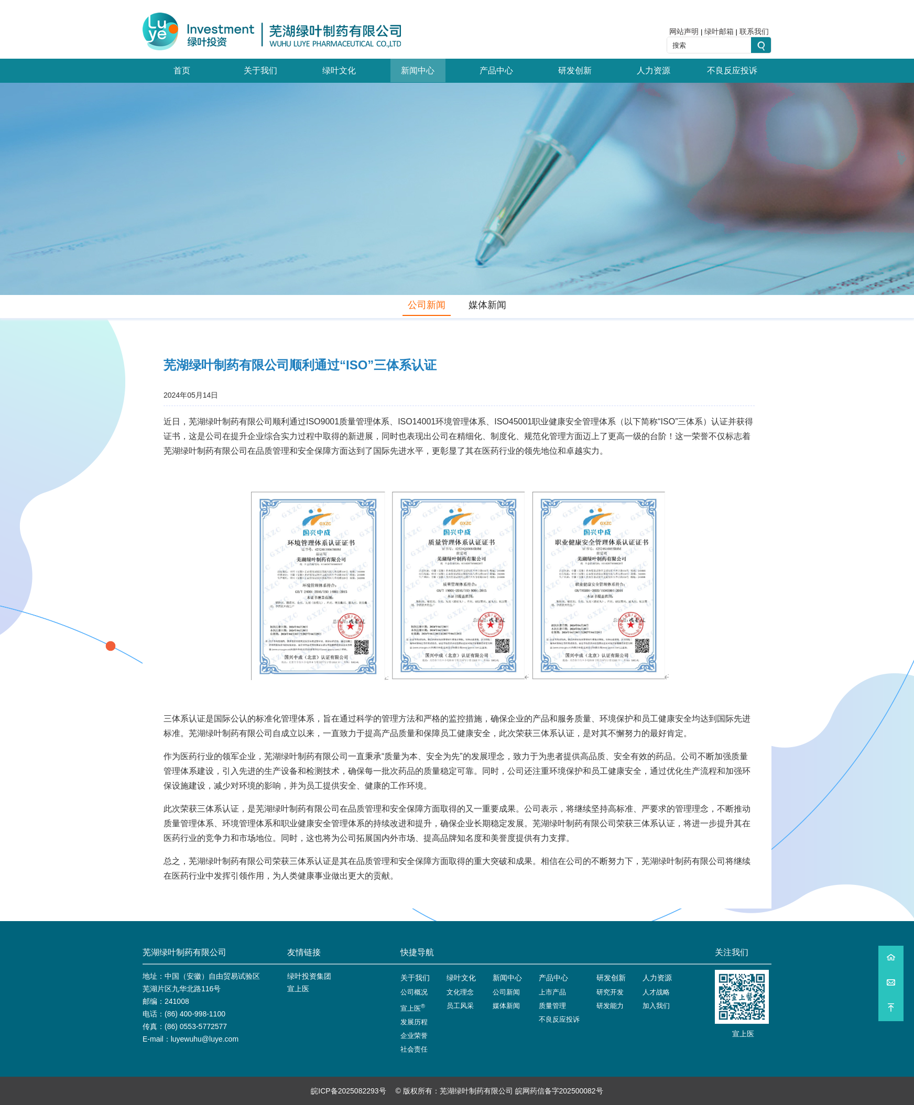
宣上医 (298, 988)
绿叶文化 (339, 70)
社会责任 (414, 1049)
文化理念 (460, 992)
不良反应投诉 (732, 70)
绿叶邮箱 (719, 31)
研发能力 (610, 1006)
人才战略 (656, 992)
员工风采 (460, 1006)
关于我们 (260, 70)
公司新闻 (426, 305)
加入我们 (656, 1006)
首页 (181, 70)
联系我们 (754, 31)
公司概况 (414, 992)
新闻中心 (417, 70)
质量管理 (552, 1006)
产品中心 (496, 70)
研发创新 (575, 70)
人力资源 (653, 70)
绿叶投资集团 (309, 976)
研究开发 (610, 992)
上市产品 (552, 992)
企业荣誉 (414, 1036)
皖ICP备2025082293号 (348, 1091)
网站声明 (684, 31)
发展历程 (414, 1022)
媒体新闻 (487, 305)
